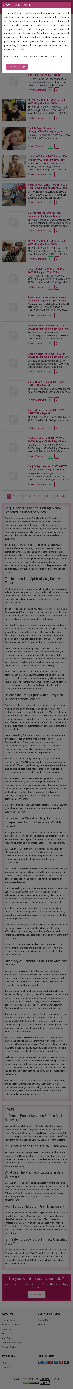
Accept (21, 66)
